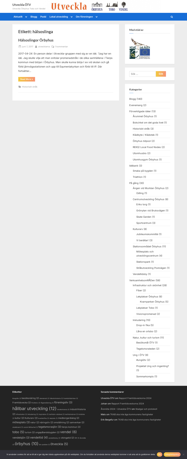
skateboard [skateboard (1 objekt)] (17, 427)
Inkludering (139, 320)
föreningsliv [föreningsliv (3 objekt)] (63, 402)
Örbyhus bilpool (142, 141)
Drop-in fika (143, 325)
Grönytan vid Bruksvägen (150, 210)
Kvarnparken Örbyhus (152, 301)
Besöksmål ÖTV (145, 342)
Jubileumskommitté (147, 234)
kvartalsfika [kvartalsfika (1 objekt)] (43, 418)
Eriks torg (141, 204)
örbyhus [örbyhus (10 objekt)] (26, 443)
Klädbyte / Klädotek (144, 134)
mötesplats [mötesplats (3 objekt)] (21, 422)
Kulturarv (138, 229)
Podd (43, 16)
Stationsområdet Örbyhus (147, 246)
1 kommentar (61, 46)
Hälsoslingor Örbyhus (35, 40)
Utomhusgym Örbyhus (145, 159)
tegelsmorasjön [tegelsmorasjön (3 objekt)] (49, 426)
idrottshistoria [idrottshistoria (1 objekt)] (63, 409)
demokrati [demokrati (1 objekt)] (44, 398)
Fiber (139, 290)
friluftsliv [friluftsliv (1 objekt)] (35, 403)
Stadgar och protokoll (146, 409)
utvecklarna (44, 46)
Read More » (27, 80)
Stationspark (143, 261)
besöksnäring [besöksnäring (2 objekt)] (30, 398)
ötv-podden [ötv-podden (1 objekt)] (44, 445)
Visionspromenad (146, 313)
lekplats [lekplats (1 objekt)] (54, 418)
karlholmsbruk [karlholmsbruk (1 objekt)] (71, 414)
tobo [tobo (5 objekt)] (18, 432)
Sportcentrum (143, 222)
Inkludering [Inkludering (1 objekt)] (32, 414)
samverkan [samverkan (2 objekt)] (77, 422)
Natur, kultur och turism (146, 337)
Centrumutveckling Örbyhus (148, 199)
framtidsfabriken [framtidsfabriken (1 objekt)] (70, 398)
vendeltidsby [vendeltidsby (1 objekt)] (54, 438)
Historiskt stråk (29, 86)
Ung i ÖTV (138, 355)
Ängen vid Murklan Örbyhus (149, 188)
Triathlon (138, 176)
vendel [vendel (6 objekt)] (68, 432)
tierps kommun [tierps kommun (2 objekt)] (71, 427)
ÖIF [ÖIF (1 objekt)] (77, 438)
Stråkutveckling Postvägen (151, 267)
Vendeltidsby (140, 274)
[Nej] (183, 454)
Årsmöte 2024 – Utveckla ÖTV (116, 409)
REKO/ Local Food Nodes (147, 147)
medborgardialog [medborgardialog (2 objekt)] (68, 418)
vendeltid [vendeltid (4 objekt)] (39, 437)
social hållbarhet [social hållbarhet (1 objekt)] (31, 427)
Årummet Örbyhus (143, 116)
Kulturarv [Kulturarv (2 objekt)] (31, 418)
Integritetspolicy (172, 454)
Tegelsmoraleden (145, 348)
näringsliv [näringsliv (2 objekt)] (46, 422)
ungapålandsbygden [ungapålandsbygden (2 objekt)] (47, 432)
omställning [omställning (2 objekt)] (61, 422)
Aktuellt (18, 16)
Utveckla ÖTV (21, 4)
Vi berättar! (142, 240)
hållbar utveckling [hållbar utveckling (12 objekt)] (34, 408)
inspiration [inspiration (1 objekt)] (44, 414)
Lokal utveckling (59, 16)
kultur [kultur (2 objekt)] (19, 418)
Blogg (34, 16)
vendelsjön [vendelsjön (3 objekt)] (21, 437)
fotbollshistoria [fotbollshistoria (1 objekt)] (56, 398)
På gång (133, 183)
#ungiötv (141, 359)
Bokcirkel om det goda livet (148, 122)
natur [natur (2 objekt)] (34, 422)
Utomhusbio (140, 153)
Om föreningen (84, 16)
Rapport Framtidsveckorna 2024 (135, 398)
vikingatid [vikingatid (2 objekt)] (67, 438)
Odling (140, 193)
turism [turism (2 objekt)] (30, 432)
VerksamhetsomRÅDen (142, 280)
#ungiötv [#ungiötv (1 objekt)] (16, 398)
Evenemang (135, 105)
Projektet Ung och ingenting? (152, 366)
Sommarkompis (145, 376)
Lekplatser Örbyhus (147, 296)
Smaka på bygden (143, 170)
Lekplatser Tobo (145, 307)
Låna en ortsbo (144, 331)
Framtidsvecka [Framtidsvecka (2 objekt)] (21, 402)
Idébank (133, 165)
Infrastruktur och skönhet (147, 285)
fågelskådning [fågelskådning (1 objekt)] (47, 403)
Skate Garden (143, 216)
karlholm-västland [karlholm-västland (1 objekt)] (57, 414)
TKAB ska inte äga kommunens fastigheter (131, 414)
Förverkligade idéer (140, 111)
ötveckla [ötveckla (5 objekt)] (59, 444)
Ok (159, 454)
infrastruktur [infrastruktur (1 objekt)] (21, 414)
